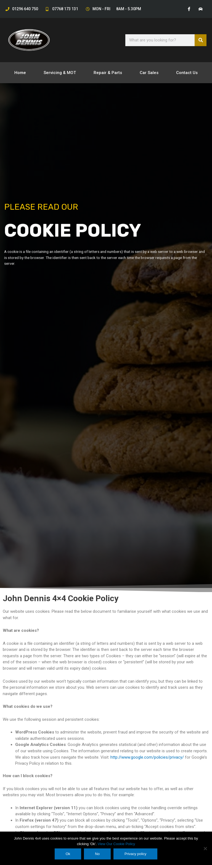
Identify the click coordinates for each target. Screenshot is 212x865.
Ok (68, 854)
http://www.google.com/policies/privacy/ (147, 757)
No (97, 854)
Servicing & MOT (60, 72)
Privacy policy (135, 854)
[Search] (200, 40)
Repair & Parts (108, 72)
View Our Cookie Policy (116, 844)
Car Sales (149, 72)
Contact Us (187, 72)
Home (20, 72)
